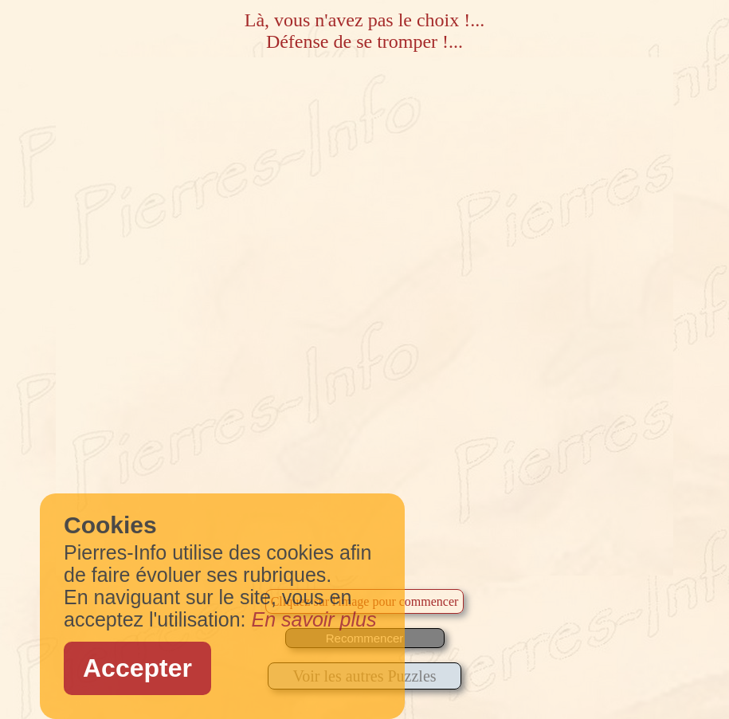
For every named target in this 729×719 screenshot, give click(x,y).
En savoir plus (313, 619)
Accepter (137, 668)
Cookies (110, 525)
